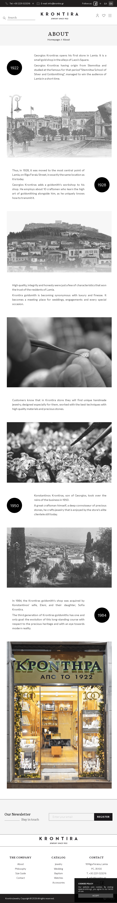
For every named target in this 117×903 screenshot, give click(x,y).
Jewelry (58, 864)
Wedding (58, 868)
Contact (20, 877)
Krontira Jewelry (59, 16)
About (20, 864)
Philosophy (20, 868)
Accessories (58, 882)
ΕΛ (105, 3)
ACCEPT (95, 895)
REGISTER (103, 816)
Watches (58, 877)
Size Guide (20, 873)
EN (111, 3)
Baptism (58, 873)
